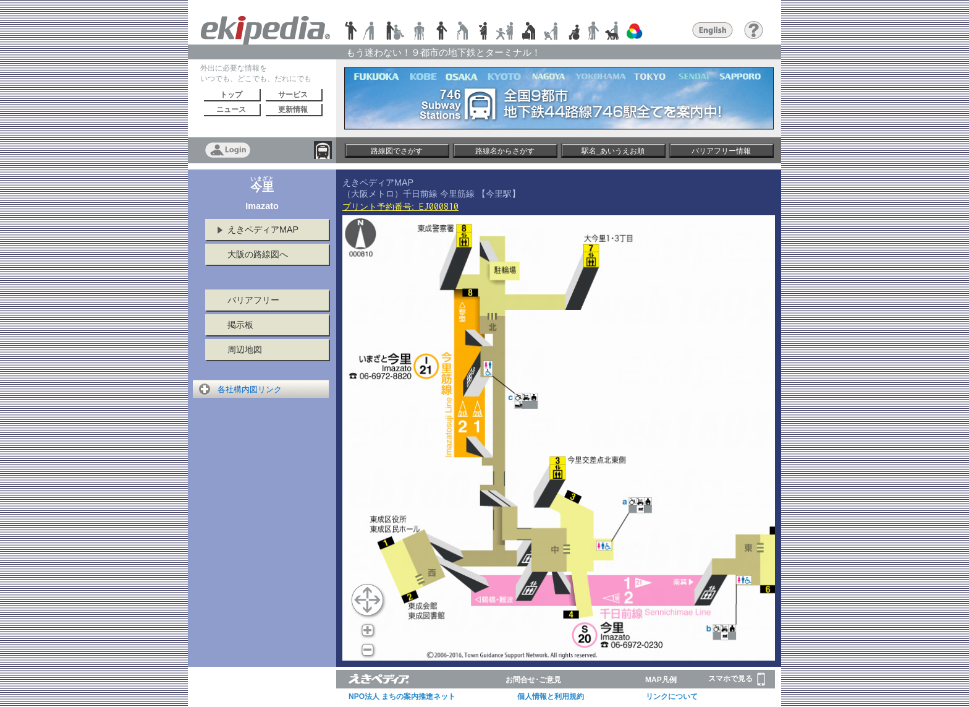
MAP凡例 (661, 679)
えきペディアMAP (262, 229)
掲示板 (240, 325)
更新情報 (293, 109)
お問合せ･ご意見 (533, 679)
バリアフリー (253, 300)
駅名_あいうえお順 (613, 151)
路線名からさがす (505, 151)
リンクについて (672, 696)
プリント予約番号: (400, 207)
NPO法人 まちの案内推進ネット (402, 696)
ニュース (231, 109)
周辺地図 (244, 349)
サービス (293, 94)
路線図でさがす (397, 151)
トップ (231, 94)
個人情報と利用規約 (550, 696)
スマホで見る (736, 679)
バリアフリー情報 (721, 151)
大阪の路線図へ (257, 254)
